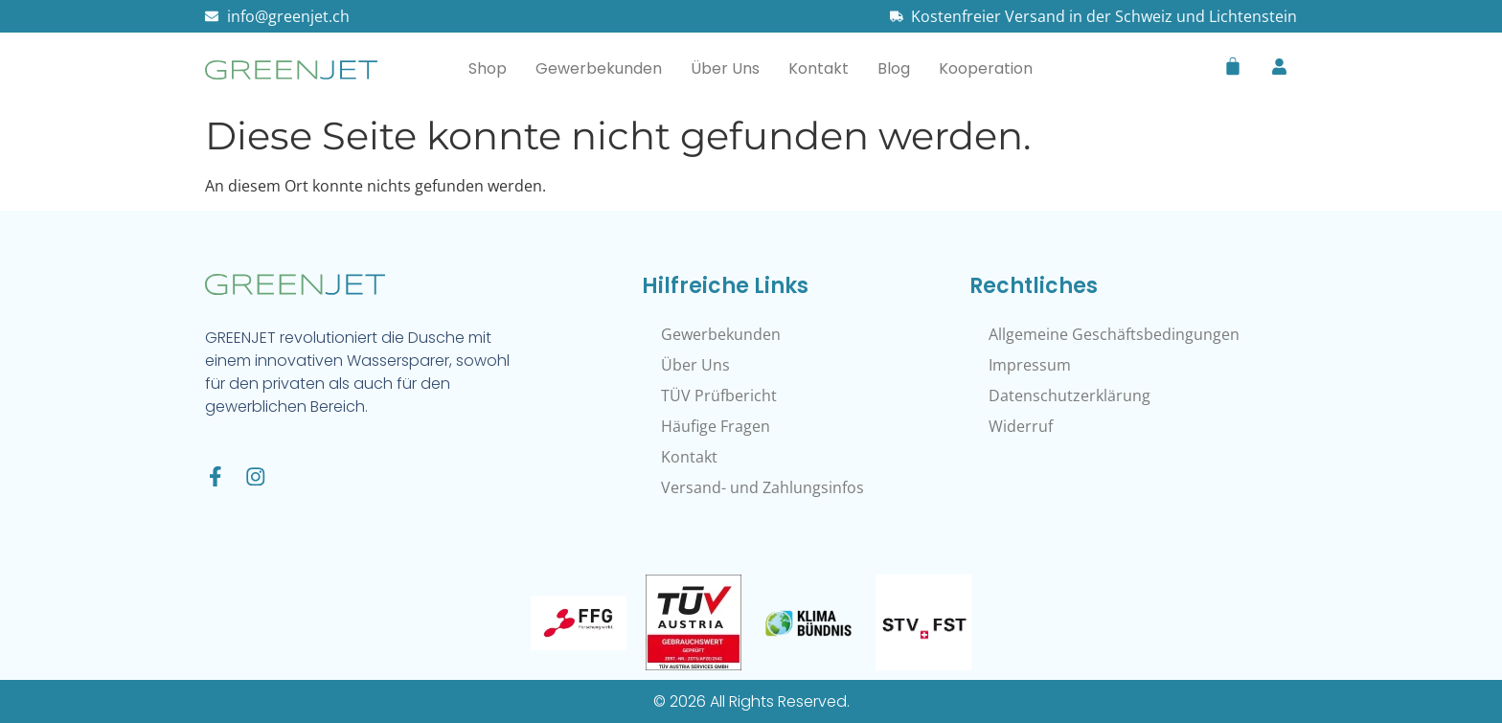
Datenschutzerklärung (1069, 395)
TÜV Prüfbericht (719, 395)
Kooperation (986, 68)
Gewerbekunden (598, 68)
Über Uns (725, 68)
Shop (487, 68)
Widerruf (1021, 426)
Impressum (1030, 364)
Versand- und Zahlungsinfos (762, 487)
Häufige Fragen (715, 426)
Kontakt (818, 68)
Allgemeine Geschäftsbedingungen (1114, 334)
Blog (893, 68)
